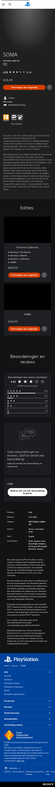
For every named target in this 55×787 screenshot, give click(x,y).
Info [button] (27, 672)
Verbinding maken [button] (27, 725)
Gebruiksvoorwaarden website (35, 772)
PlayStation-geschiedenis (14, 694)
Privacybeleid (18, 771)
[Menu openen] (3, 4)
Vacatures (8, 679)
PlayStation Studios (12, 683)
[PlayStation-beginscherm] (27, 4)
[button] (27, 492)
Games (15, 665)
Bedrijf (6, 690)
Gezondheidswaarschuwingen (19, 622)
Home (6, 665)
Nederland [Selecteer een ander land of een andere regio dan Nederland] (12, 768)
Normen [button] (27, 707)
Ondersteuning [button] (27, 713)
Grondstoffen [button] (27, 719)
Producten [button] (27, 701)
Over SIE (7, 676)
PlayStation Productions (13, 687)
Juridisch (7, 771)
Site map (47, 772)
